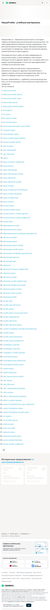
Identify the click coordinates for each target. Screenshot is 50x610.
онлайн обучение (10, 321)
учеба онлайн (8, 424)
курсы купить (8, 166)
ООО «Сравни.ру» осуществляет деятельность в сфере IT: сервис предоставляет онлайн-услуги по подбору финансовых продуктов (23, 590)
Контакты (12, 572)
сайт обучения (8, 384)
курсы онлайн (8, 186)
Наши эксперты (26, 578)
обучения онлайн (10, 297)
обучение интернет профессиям (15, 269)
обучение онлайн (10, 277)
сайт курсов (7, 380)
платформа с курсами (11, 345)
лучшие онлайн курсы (11, 210)
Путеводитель (25, 533)
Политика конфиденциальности (32, 575)
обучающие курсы (10, 241)
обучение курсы (9, 273)
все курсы (7, 114)
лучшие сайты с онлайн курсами (15, 213)
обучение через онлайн (12, 293)
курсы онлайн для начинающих (15, 190)
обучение (7, 265)
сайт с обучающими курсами (14, 388)
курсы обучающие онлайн (13, 174)
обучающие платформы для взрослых (17, 253)
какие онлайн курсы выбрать (14, 138)
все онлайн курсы (10, 122)
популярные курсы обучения (14, 360)
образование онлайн (11, 225)
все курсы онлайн (10, 118)
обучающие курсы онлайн (13, 245)
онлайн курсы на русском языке (15, 313)
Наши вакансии (37, 578)
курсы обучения (9, 178)
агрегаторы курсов (10, 102)
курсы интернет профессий (13, 162)
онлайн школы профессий (13, 341)
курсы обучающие (10, 170)
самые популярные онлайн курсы (16, 412)
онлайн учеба (8, 333)
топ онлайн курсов (10, 420)
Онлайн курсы (14, 533)
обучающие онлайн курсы (13, 249)
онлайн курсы (8, 309)
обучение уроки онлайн (12, 289)
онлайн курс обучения (11, 305)
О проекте (4, 572)
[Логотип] (25, 586)
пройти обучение (10, 372)
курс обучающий (9, 150)
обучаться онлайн (10, 237)
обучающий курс (9, 261)
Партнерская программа (24, 572)
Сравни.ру (4, 533)
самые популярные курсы (13, 408)
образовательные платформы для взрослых (20, 233)
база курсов (7, 110)
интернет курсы (9, 130)
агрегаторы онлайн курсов (13, 106)
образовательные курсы (12, 229)
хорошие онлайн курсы (12, 436)
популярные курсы (10, 356)
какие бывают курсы (11, 134)
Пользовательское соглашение (11, 575)
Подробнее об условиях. (13, 601)
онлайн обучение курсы (12, 325)
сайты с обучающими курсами (14, 396)
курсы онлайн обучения (12, 194)
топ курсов (7, 416)
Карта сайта (16, 578)
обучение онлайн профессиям (15, 281)
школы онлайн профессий (13, 444)
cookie (13, 604)
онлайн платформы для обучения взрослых (20, 329)
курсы (5, 158)
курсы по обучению (10, 198)
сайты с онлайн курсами (12, 400)
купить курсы (8, 146)
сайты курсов (8, 392)
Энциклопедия (6, 578)
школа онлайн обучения (12, 440)
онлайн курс (8, 301)
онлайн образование (11, 317)
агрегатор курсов (9, 90)
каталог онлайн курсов (12, 142)
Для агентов (37, 572)
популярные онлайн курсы (13, 364)
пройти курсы (8, 368)
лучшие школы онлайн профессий (16, 217)
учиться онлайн (9, 428)
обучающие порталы (11, 257)
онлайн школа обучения (12, 337)
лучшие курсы (8, 206)
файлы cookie (21, 597)
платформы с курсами (11, 349)
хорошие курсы (9, 432)
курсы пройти (8, 202)
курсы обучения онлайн (12, 182)
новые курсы (8, 221)
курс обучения (8, 154)
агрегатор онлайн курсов (12, 94)
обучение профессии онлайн (14, 285)
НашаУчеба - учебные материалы (10, 536)
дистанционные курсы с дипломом (16, 126)
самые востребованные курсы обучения (18, 404)
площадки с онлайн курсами (14, 353)
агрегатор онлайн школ (12, 98)
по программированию (17, 460)
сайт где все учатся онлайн (13, 376)
